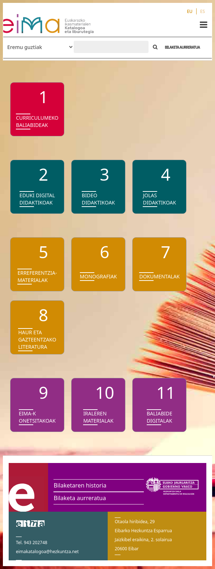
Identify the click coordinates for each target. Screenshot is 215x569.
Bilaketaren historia (79, 485)
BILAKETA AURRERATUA (182, 47)
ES (202, 11)
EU (190, 11)
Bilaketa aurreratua (79, 498)
